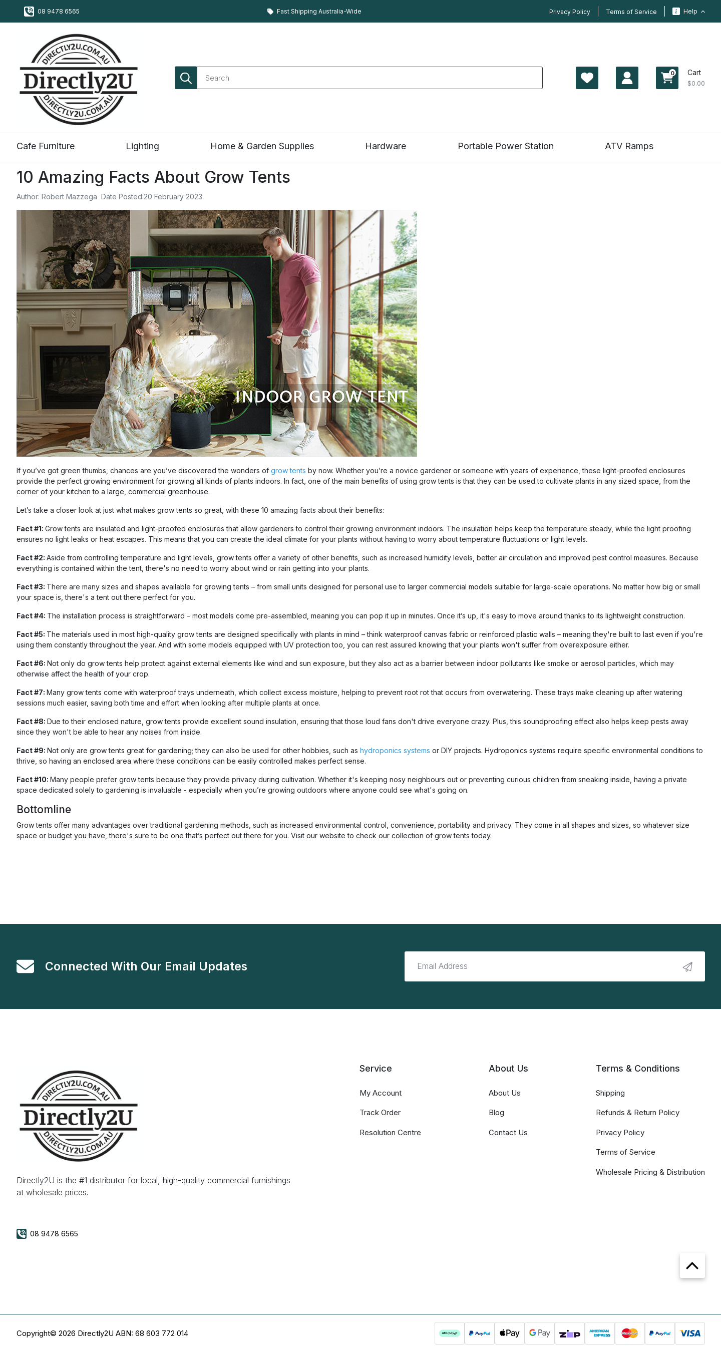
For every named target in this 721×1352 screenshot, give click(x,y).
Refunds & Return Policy (637, 1112)
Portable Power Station (506, 146)
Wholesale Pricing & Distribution (650, 1172)
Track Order (380, 1112)
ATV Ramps (629, 146)
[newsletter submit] (687, 966)
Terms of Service (631, 12)
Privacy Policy (569, 12)
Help (688, 12)
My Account (380, 1093)
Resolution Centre (390, 1132)
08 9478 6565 (52, 12)
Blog (496, 1112)
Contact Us (508, 1132)
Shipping (610, 1093)
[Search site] (186, 78)
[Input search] (359, 78)
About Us (505, 1093)
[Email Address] (555, 966)
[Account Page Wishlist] (587, 78)
